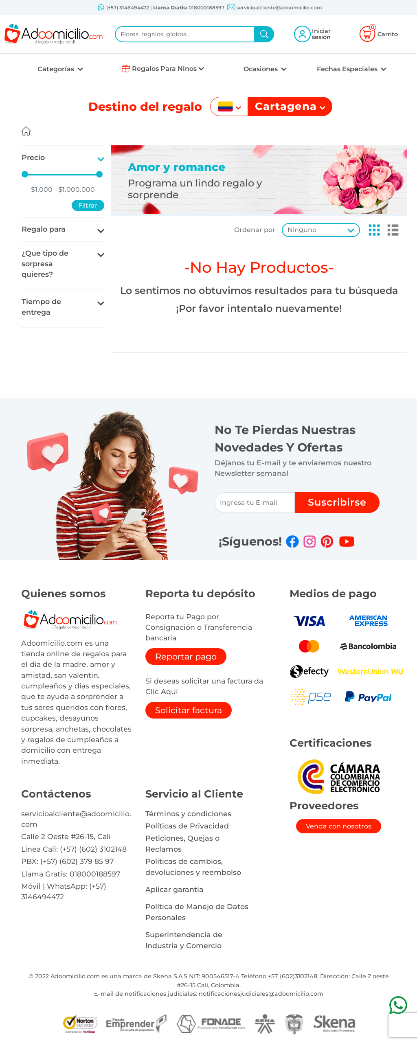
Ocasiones (261, 69)
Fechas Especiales (348, 69)
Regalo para (44, 229)
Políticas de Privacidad (187, 826)
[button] (372, 230)
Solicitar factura (188, 710)
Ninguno (302, 230)
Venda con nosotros (338, 826)
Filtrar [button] (88, 205)
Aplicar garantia (174, 889)
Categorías (56, 69)
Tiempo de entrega (41, 306)
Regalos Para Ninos (164, 68)
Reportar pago (186, 656)
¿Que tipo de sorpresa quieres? (45, 264)
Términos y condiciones (188, 813)
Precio (33, 157)
